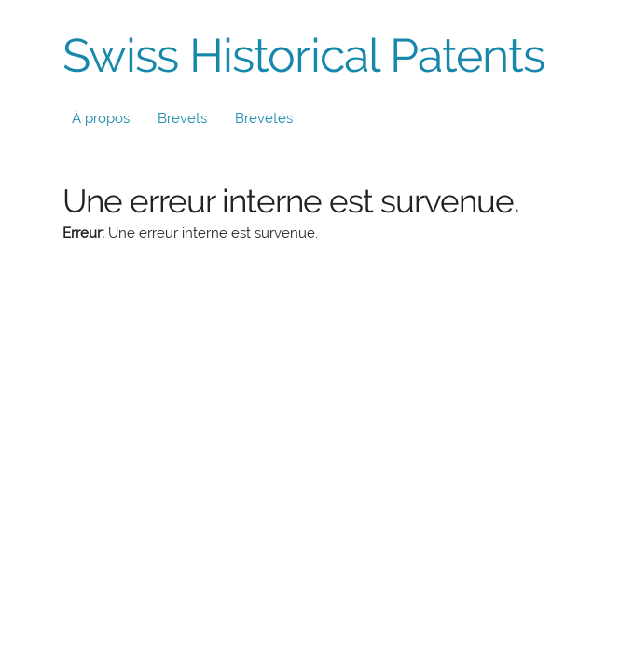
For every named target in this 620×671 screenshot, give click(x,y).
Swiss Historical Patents (303, 55)
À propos (101, 118)
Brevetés (264, 118)
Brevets (182, 118)
